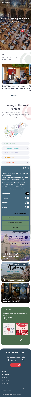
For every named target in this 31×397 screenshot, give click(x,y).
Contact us (15, 365)
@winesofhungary (15, 340)
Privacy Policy (12, 388)
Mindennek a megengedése (15, 218)
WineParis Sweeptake (6, 390)
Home (5, 371)
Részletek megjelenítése (20, 213)
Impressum (4, 388)
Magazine (15, 95)
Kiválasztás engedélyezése (15, 222)
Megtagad (15, 227)
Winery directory (7, 374)
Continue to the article (15, 30)
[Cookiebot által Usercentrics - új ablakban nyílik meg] (22, 168)
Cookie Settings (20, 388)
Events (5, 377)
